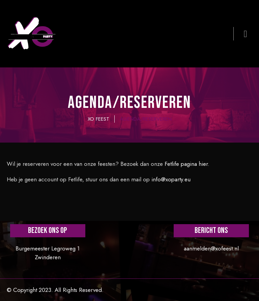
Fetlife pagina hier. (187, 164)
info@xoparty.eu (171, 179)
